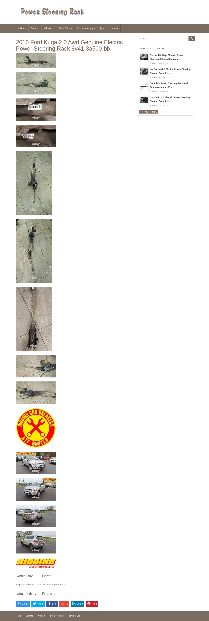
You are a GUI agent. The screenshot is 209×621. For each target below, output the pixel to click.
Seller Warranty (86, 28)
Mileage (49, 28)
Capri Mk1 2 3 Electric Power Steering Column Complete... (170, 99)
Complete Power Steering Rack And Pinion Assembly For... (169, 85)
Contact (41, 616)
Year (115, 28)
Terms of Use (74, 616)
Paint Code (65, 28)
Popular (145, 48)
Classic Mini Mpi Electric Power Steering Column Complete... (166, 57)
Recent (162, 48)
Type (103, 28)
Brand (35, 28)
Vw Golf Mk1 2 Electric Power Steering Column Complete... (170, 71)
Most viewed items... (148, 112)
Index (22, 28)
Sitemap (29, 616)
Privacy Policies (57, 616)
